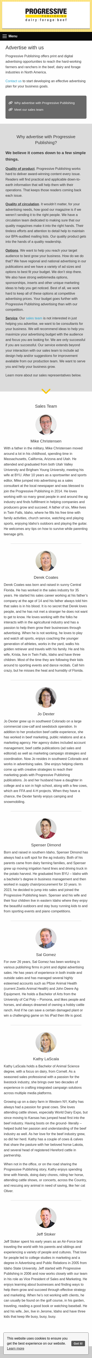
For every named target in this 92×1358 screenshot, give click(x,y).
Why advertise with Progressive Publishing (44, 103)
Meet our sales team (28, 109)
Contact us (13, 81)
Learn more (15, 1348)
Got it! (78, 1343)
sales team (34, 318)
